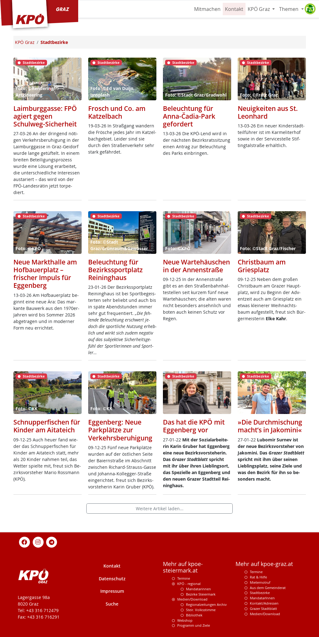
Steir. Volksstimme (201, 609)
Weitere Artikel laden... (159, 508)
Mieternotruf (260, 582)
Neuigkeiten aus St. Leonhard (268, 112)
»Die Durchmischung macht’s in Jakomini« (270, 426)
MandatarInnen (262, 598)
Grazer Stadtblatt (263, 608)
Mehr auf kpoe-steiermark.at (183, 567)
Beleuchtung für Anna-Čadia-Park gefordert (189, 116)
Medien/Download (192, 599)
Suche (112, 604)
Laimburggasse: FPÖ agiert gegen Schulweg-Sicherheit (45, 116)
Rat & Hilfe (258, 577)
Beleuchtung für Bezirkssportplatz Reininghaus (115, 270)
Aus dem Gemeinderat (268, 587)
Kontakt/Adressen (264, 603)
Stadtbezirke (260, 592)
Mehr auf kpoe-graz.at (264, 564)
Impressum (112, 591)
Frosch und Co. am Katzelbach (116, 112)
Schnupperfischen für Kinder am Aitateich (46, 426)
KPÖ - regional (189, 583)
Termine (183, 578)
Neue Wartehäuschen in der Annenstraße (196, 266)
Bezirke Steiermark (201, 594)
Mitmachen (207, 9)
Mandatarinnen (198, 589)
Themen (289, 9)
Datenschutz (112, 579)
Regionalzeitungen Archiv (206, 604)
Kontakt (234, 9)
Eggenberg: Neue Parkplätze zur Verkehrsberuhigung (120, 430)
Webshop (185, 620)
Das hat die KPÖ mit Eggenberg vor (194, 426)
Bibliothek (194, 615)
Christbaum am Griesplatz (262, 266)
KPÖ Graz (259, 9)
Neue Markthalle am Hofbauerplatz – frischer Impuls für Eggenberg (45, 274)
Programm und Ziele (193, 625)
